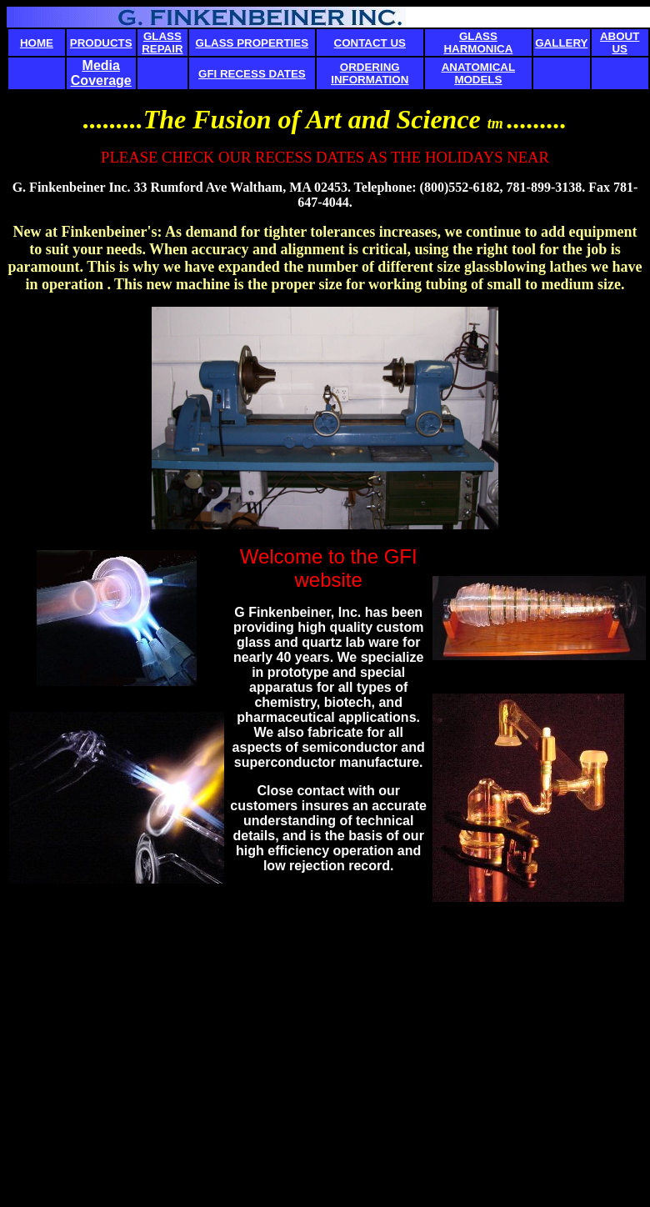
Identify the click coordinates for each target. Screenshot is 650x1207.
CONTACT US (370, 43)
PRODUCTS (101, 43)
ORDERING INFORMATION (369, 73)
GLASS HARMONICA (477, 42)
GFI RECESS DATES (252, 74)
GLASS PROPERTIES (252, 43)
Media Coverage (101, 73)
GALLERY (561, 43)
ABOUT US (619, 42)
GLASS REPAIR (162, 42)
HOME (36, 43)
